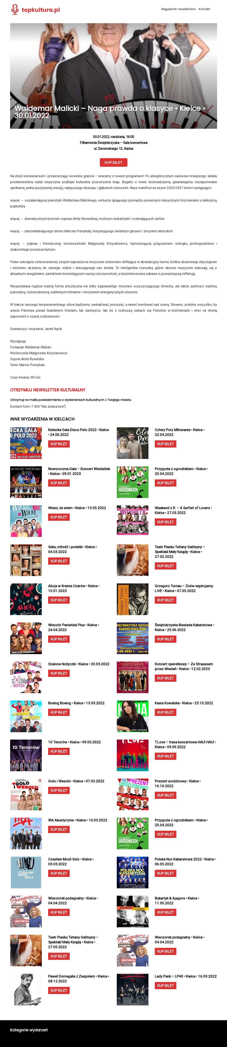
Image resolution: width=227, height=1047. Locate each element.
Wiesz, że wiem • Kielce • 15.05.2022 (77, 508)
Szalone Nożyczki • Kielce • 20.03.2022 (78, 664)
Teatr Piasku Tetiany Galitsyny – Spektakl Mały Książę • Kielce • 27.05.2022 (180, 552)
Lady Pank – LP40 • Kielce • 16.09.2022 (186, 976)
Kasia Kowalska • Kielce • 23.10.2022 (184, 703)
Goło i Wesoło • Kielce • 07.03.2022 (76, 781)
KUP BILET (59, 444)
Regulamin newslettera (179, 9)
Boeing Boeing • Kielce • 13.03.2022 (76, 703)
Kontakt (204, 9)
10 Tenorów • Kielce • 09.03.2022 (74, 742)
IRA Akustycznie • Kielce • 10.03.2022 (77, 820)
